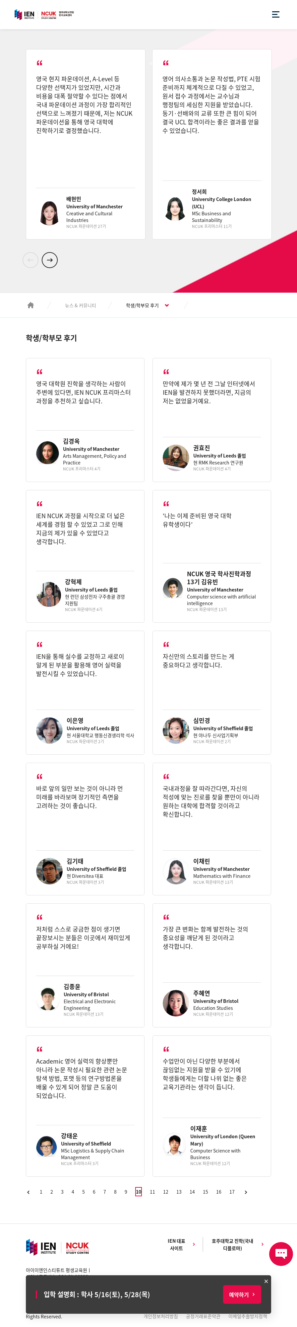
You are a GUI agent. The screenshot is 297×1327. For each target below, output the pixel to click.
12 (165, 1191)
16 (218, 1191)
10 (138, 1191)
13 (179, 1191)
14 (192, 1191)
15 (205, 1191)
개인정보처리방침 (161, 1316)
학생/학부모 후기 (142, 305)
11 (152, 1191)
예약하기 (239, 1294)
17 (232, 1191)
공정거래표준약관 (203, 1316)
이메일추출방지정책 (247, 1316)
